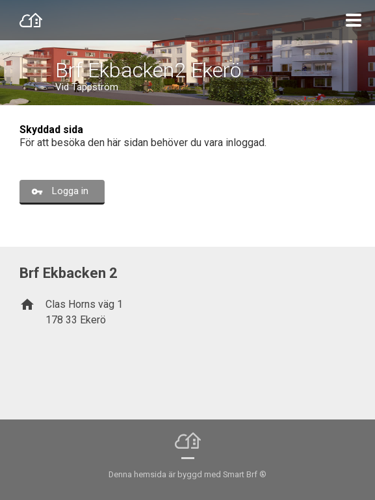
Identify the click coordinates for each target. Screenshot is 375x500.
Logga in (70, 191)
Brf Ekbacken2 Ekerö (148, 70)
